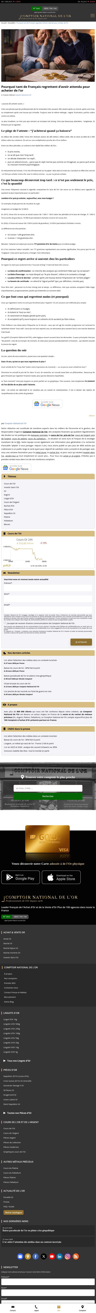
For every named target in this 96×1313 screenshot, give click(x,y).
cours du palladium (37, 438)
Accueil (3, 23)
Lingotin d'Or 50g (11, 1038)
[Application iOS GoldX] (61, 878)
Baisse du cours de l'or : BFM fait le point (22, 739)
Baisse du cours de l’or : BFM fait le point (22, 668)
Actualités (11, 23)
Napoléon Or (9, 513)
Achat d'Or (29, 907)
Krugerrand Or (9, 1095)
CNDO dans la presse (19, 728)
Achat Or (7, 939)
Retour (92, 415)
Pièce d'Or (8, 509)
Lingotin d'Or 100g (11, 1033)
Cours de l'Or (10, 483)
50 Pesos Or (8, 1090)
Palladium (8, 520)
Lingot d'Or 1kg (10, 1019)
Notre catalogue (13, 1212)
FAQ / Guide (8, 1206)
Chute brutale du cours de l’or (17, 683)
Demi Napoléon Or (11, 1104)
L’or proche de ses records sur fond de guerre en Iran (28, 691)
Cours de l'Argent (11, 502)
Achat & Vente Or (14, 932)
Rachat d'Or (9, 505)
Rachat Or (7, 943)
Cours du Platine (10, 1168)
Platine (7, 517)
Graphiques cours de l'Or (14, 1152)
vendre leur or (12, 456)
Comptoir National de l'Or (23, 95)
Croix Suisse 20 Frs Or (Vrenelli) (17, 1081)
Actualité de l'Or (14, 1190)
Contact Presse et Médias (15, 992)
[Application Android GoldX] (20, 878)
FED (18, 442)
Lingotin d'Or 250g (11, 1029)
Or (5, 491)
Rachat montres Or (11, 953)
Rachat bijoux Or (10, 948)
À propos (8, 974)
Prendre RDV (10, 983)
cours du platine (19, 438)
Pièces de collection (12, 1142)
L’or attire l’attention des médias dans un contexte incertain (30, 660)
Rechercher (48, 796)
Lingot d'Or (9, 498)
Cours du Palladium (12, 1173)
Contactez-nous (11, 988)
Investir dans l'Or (11, 487)
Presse (21, 663)
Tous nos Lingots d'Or (17, 1060)
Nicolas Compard (25, 679)
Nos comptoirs (10, 978)
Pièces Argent (9, 1138)
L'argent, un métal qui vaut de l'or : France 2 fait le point (29, 743)
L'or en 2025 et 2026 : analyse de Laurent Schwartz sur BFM (30, 747)
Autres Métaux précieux (18, 1161)
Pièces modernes (11, 1147)
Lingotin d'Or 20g (11, 1043)
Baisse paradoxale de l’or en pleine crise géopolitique (27, 675)
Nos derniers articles (19, 652)
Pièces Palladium (10, 1182)
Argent (7, 494)
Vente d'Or (51, 907)
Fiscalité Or (8, 1197)
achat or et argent (71, 456)
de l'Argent (31, 1122)
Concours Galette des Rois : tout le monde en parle (26, 751)
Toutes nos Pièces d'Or (17, 1113)
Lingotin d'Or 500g (11, 1024)
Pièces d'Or (10, 1069)
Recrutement (10, 997)
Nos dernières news (15, 1221)
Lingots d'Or (11, 1012)
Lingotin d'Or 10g (11, 1047)
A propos (12, 704)
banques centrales (39, 435)
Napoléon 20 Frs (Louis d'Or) (16, 1076)
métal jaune (41, 452)
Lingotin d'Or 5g (10, 1052)
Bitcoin (7, 524)
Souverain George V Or (13, 1085)
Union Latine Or (10, 1099)
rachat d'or (54, 452)
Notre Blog (9, 1002)
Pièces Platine (9, 1177)
